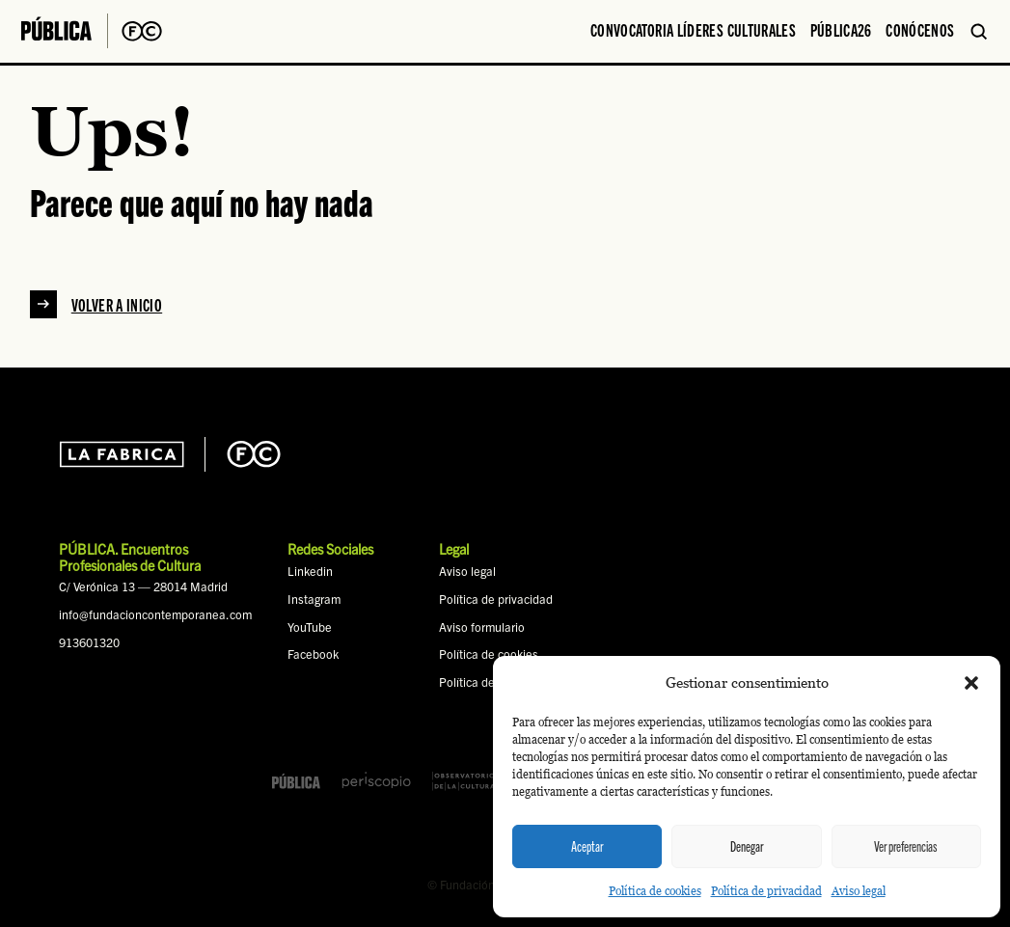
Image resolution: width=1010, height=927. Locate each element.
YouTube (309, 627)
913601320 (89, 642)
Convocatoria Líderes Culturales (693, 29)
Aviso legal (859, 891)
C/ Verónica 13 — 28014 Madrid (143, 586)
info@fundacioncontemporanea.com (155, 614)
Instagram (314, 599)
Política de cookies (655, 891)
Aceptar (587, 846)
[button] (971, 683)
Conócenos (920, 29)
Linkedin (310, 571)
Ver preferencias (906, 846)
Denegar (746, 846)
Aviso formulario (482, 627)
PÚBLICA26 (841, 29)
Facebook (313, 654)
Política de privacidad (766, 891)
